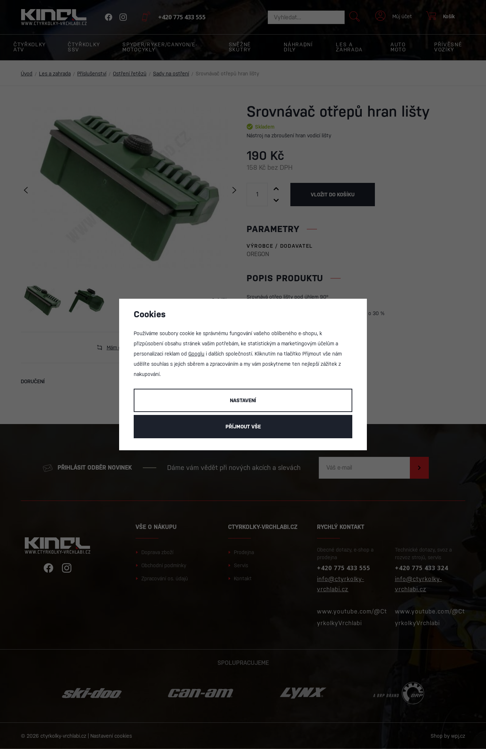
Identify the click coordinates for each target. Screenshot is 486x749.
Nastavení (243, 400)
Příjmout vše (243, 427)
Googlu (196, 354)
